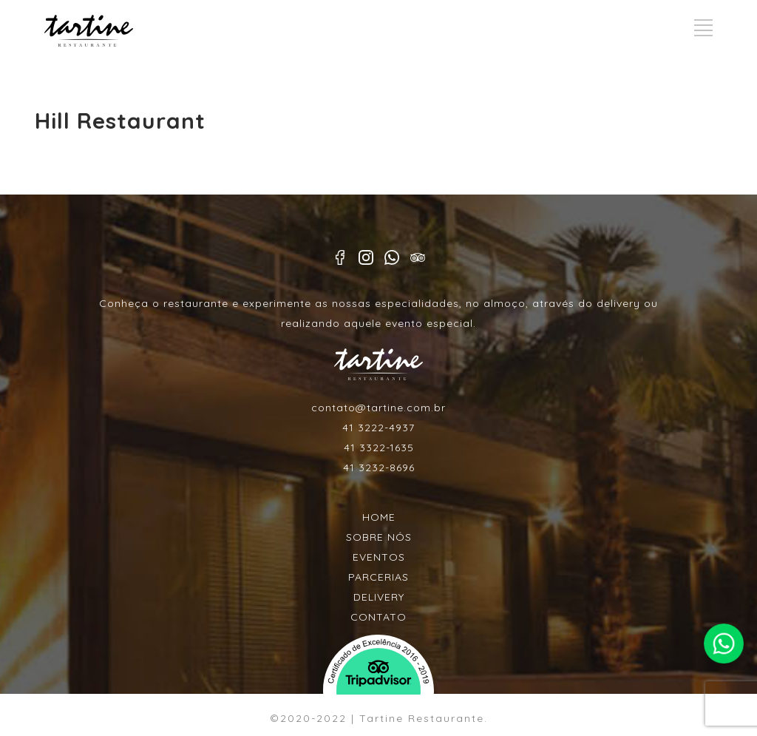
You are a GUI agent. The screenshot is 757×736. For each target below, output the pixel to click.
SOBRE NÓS (379, 537)
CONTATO (378, 617)
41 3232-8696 (379, 467)
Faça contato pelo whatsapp (723, 643)
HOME (379, 517)
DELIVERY (378, 597)
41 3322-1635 (379, 447)
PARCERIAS (378, 577)
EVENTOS (379, 557)
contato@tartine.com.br (378, 407)
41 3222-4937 (378, 427)
